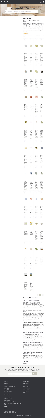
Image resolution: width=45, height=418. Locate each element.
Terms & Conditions (8, 391)
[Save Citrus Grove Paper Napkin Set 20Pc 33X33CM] (25, 116)
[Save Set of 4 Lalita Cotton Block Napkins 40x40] (41, 39)
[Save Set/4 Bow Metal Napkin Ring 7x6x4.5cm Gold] (25, 141)
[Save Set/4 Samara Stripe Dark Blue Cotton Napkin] (41, 141)
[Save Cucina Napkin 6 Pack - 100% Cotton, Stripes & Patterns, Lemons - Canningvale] (30, 217)
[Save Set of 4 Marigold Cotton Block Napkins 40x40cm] (35, 65)
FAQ (24, 392)
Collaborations (7, 400)
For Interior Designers (27, 385)
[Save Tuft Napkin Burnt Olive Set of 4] (25, 90)
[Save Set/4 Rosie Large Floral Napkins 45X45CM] (41, 192)
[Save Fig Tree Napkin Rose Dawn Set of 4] (30, 90)
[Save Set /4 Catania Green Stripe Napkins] (41, 116)
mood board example (36, 356)
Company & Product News (9, 386)
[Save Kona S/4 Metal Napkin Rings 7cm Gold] (30, 141)
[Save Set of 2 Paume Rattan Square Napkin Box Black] (25, 268)
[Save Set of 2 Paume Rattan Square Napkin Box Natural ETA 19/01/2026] (41, 242)
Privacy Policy (7, 389)
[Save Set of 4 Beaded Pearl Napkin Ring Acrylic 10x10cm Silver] (41, 217)
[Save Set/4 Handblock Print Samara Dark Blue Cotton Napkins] (30, 167)
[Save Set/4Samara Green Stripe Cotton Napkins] (30, 65)
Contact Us (6, 408)
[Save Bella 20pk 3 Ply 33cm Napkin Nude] (35, 90)
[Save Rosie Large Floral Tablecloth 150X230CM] (30, 192)
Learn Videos (26, 391)
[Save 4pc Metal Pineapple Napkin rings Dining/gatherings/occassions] (30, 268)
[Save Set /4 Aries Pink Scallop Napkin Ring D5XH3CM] (35, 116)
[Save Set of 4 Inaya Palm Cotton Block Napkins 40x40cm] (25, 39)
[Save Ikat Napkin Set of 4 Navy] (41, 65)
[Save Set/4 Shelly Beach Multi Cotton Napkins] (25, 65)
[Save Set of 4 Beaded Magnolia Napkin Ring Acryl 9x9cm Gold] (35, 217)
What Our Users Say (8, 397)
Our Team (6, 385)
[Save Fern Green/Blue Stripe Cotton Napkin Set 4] (35, 167)
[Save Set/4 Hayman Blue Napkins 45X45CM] (25, 192)
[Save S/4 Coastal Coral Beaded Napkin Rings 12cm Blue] (25, 167)
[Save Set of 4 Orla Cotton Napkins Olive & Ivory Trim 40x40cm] (35, 242)
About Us (6, 383)
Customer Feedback (8, 398)
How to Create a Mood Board (10, 401)
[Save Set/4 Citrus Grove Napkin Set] (35, 141)
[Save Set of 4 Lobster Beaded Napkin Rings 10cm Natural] (30, 116)
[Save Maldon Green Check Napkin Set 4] (41, 167)
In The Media (6, 388)
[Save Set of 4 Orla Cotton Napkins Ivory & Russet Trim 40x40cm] (30, 242)
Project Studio (26, 386)
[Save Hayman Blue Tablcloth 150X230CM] (35, 192)
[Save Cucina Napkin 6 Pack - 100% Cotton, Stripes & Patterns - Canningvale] (25, 217)
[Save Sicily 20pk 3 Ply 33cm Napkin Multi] (30, 39)
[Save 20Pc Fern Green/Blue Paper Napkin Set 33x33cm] (41, 90)
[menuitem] (41, 2)
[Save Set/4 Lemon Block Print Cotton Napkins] (35, 39)
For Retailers (26, 383)
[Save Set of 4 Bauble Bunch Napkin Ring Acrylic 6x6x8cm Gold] (25, 242)
